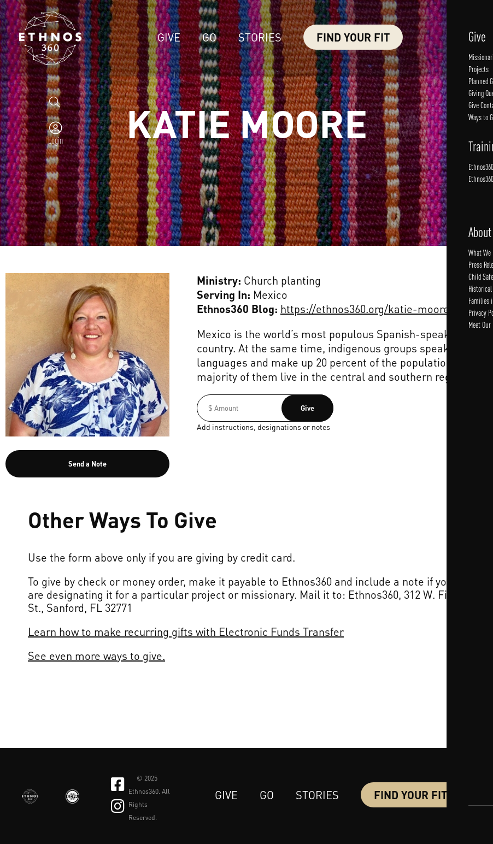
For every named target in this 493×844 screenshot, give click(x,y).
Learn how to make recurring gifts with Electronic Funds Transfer (186, 631)
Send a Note (87, 463)
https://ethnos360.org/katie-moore (364, 309)
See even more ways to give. (96, 655)
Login (55, 168)
